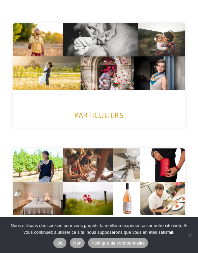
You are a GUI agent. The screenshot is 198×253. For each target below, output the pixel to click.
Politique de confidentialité (118, 243)
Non (77, 243)
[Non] (189, 235)
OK (60, 243)
